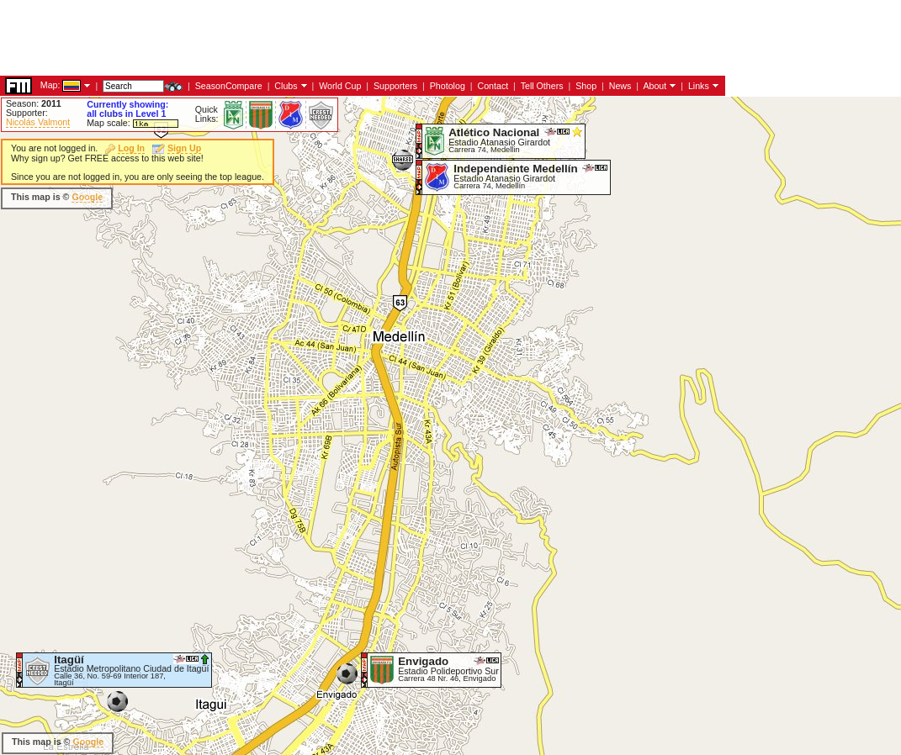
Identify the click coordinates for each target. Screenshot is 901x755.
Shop (585, 86)
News (620, 86)
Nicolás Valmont (38, 122)
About (654, 86)
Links (698, 86)
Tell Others (542, 86)
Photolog (447, 86)
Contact (492, 86)
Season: (33, 103)
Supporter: (27, 113)
